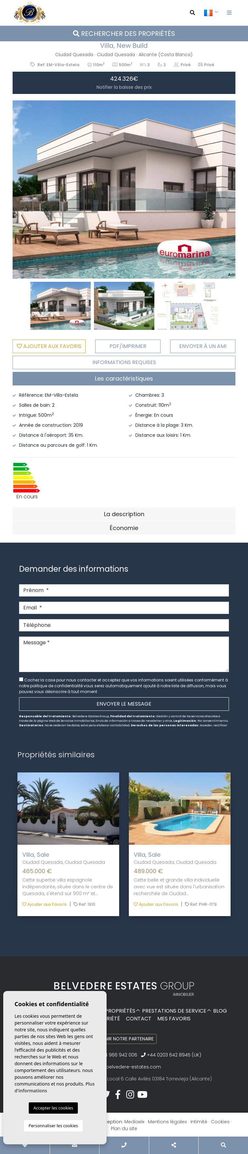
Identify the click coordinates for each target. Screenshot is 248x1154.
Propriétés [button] (120, 1011)
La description (124, 514)
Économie (124, 528)
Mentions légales (167, 1121)
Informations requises (124, 362)
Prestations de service (174, 1011)
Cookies (220, 1121)
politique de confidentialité (57, 686)
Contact (138, 1018)
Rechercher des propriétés (124, 33)
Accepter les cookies (53, 1108)
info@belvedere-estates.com (127, 1067)
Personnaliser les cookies (53, 1125)
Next (227, 189)
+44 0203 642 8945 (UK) (171, 1055)
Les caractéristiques (124, 378)
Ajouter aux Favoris (44, 904)
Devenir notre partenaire (124, 1039)
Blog (220, 1011)
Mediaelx (134, 1121)
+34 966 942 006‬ (115, 1055)
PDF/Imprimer (127, 346)
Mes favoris (174, 1018)
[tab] (124, 378)
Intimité (199, 1121)
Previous (21, 189)
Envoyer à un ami (202, 346)
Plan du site (124, 1128)
